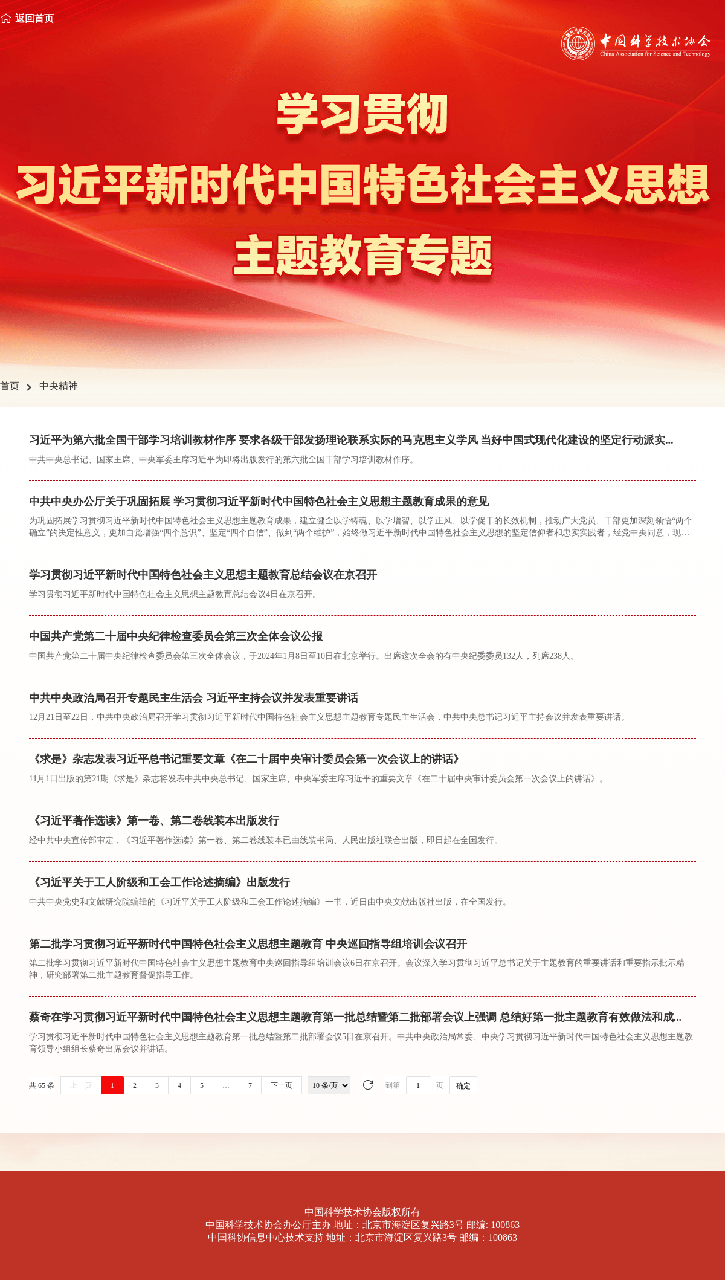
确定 (463, 1086)
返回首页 (34, 18)
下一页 (281, 1085)
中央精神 (58, 386)
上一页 (81, 1085)
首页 (9, 386)
